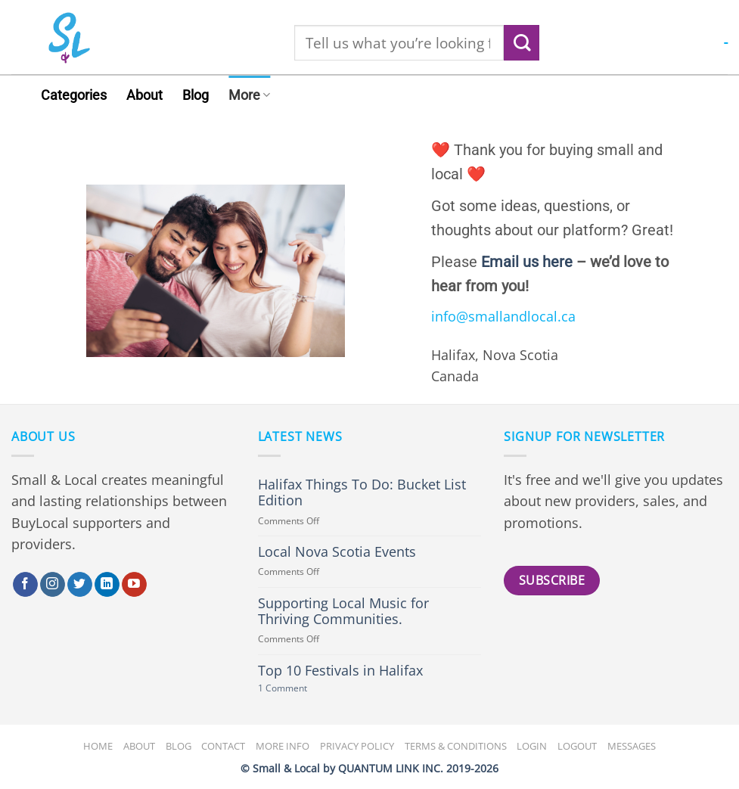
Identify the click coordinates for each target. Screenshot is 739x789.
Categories (74, 95)
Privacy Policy (357, 746)
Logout (577, 746)
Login (532, 746)
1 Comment (300, 688)
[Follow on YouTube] (134, 585)
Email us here (527, 262)
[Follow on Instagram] (52, 585)
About (144, 95)
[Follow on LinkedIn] (107, 585)
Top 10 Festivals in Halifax (340, 671)
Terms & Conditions (456, 746)
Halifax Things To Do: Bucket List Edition (362, 492)
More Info (282, 746)
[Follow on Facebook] (25, 585)
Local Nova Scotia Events (337, 552)
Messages (631, 746)
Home (98, 746)
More (249, 95)
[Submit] (521, 43)
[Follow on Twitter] (79, 585)
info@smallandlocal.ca (503, 316)
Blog (195, 95)
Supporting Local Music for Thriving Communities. (343, 611)
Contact (223, 746)
